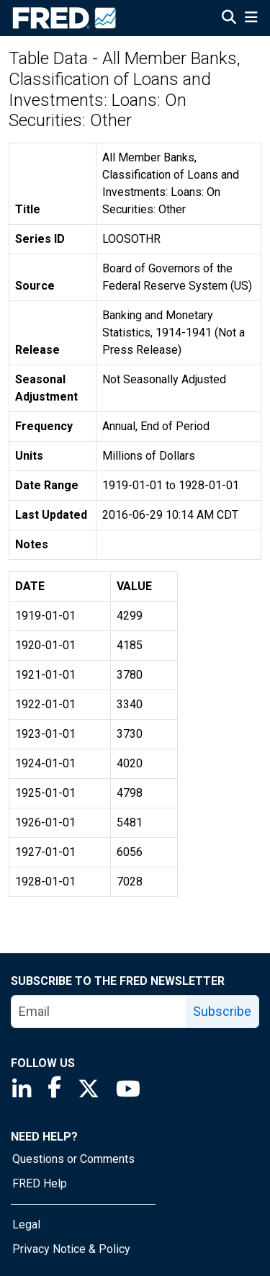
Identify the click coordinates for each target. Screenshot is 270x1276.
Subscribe (222, 1011)
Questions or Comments (73, 1159)
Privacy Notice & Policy (71, 1249)
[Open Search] (229, 19)
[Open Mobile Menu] (251, 19)
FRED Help (39, 1183)
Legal (26, 1224)
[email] (99, 1011)
